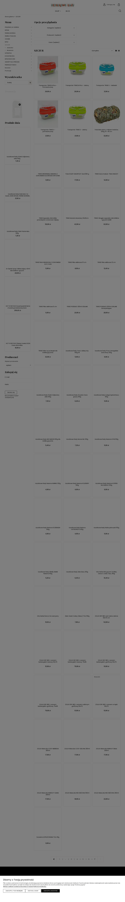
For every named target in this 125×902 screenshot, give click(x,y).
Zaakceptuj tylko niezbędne (14, 891)
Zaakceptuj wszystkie (50, 891)
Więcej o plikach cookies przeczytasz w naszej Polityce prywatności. (24, 886)
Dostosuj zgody (33, 891)
